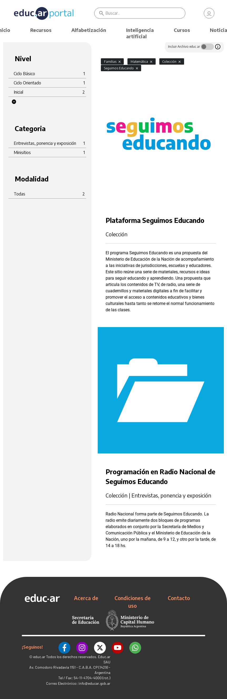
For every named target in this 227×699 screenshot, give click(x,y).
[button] (13, 102)
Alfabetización (88, 30)
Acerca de (86, 598)
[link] (209, 13)
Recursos (40, 30)
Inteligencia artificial (140, 33)
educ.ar (39, 656)
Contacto (179, 598)
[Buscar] (145, 13)
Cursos (182, 30)
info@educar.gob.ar (94, 683)
